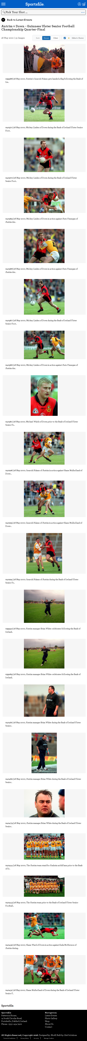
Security (36, 1038)
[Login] (79, 4)
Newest (46, 38)
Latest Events (51, 1015)
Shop (47, 1021)
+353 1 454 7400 (15, 1024)
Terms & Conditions (9, 1038)
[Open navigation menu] (3, 4)
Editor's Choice (73, 38)
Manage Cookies (49, 1038)
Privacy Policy (25, 1038)
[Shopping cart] (84, 4)
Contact (48, 1026)
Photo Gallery (51, 1018)
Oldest (55, 38)
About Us (49, 1024)
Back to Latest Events (16, 20)
